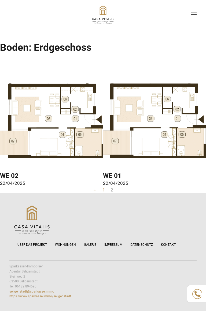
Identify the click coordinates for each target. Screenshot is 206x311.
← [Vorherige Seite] (95, 190)
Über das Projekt (32, 245)
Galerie (90, 245)
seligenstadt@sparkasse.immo (31, 291)
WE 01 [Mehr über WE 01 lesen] (112, 175)
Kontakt (168, 245)
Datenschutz (141, 245)
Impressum (113, 245)
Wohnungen (65, 245)
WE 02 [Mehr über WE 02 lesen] (9, 175)
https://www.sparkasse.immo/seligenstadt (40, 296)
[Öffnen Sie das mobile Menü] (194, 13)
